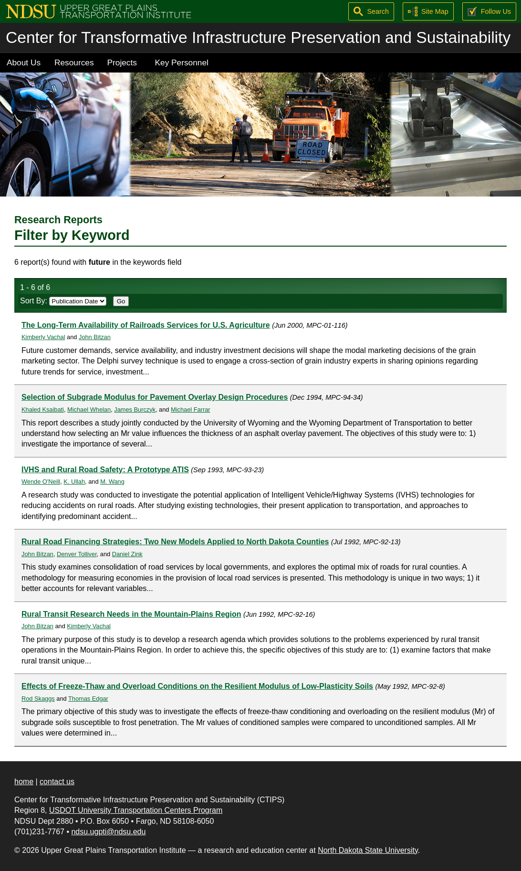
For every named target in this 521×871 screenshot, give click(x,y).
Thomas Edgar (88, 698)
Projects (122, 62)
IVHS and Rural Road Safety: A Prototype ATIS (105, 470)
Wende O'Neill (40, 481)
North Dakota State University (368, 850)
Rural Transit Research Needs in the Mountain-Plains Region (131, 614)
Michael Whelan (89, 409)
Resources (74, 62)
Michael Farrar (190, 409)
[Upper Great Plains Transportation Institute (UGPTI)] (98, 11)
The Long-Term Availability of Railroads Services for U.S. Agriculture (145, 325)
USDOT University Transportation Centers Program (135, 810)
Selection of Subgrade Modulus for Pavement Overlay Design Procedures (154, 397)
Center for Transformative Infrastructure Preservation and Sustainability (258, 37)
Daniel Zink (127, 554)
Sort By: (63, 301)
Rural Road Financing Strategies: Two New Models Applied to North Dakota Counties (175, 542)
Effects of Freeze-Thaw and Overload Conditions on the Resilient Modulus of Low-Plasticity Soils (197, 686)
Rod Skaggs (38, 698)
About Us (24, 62)
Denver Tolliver (77, 554)
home (23, 782)
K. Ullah (74, 481)
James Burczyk (135, 409)
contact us (57, 782)
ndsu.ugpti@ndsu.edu (108, 832)
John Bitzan (95, 337)
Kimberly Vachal (43, 337)
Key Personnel (181, 62)
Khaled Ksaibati (42, 409)
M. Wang (112, 481)
